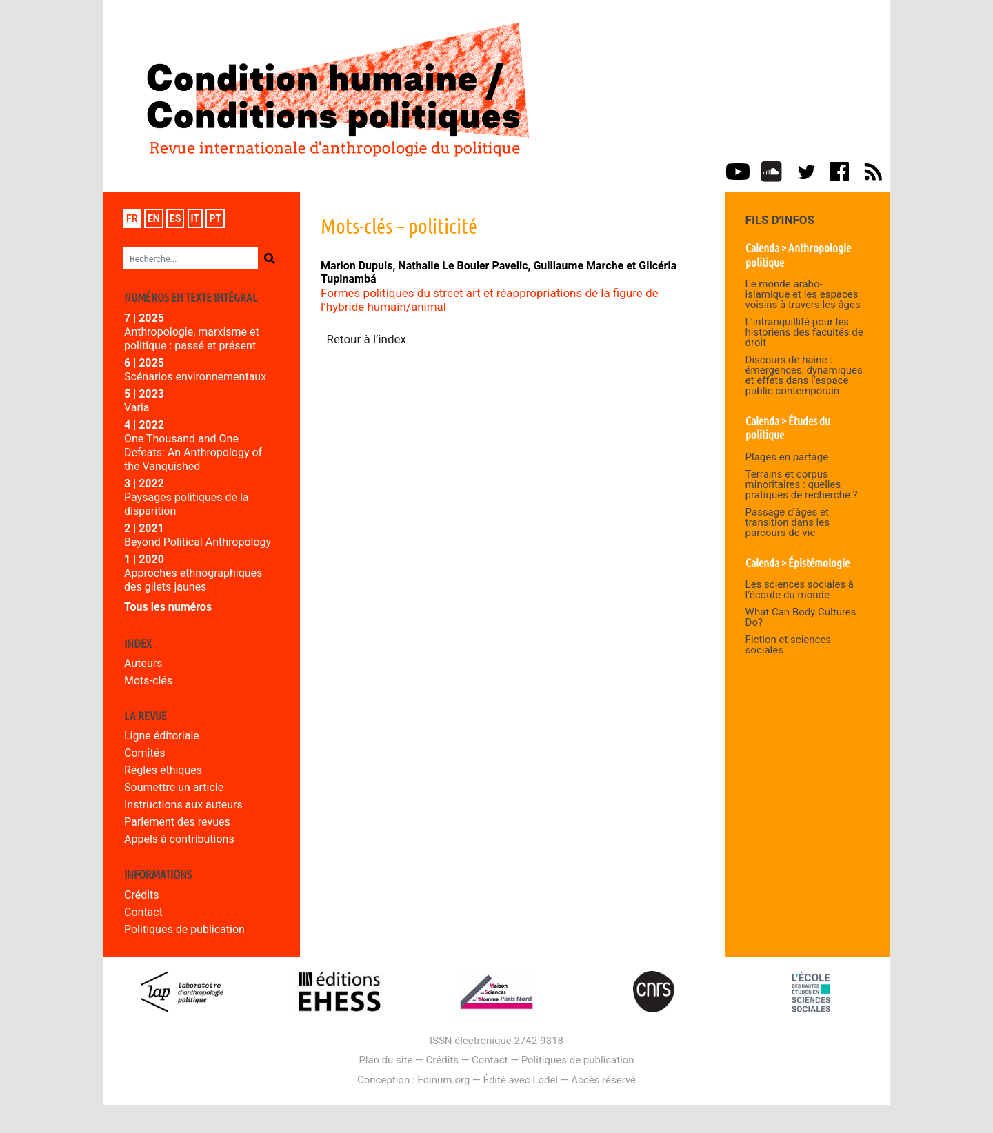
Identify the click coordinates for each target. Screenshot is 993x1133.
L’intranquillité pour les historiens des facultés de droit (804, 332)
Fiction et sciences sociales (788, 644)
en (154, 218)
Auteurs (143, 663)
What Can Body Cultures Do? (800, 617)
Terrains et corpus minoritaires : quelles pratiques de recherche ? (801, 484)
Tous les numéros (168, 606)
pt (215, 218)
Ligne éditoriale (161, 735)
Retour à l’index (367, 339)
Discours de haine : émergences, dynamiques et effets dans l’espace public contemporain (804, 375)
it (195, 218)
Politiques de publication (184, 929)
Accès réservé (603, 1080)
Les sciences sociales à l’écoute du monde (799, 589)
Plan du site (385, 1060)
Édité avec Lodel (521, 1080)
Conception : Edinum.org (413, 1080)
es (175, 218)
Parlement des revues (177, 821)
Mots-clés (148, 680)
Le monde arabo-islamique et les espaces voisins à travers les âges (803, 294)
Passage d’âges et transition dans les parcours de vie (787, 522)
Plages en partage (787, 457)
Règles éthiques (163, 770)
